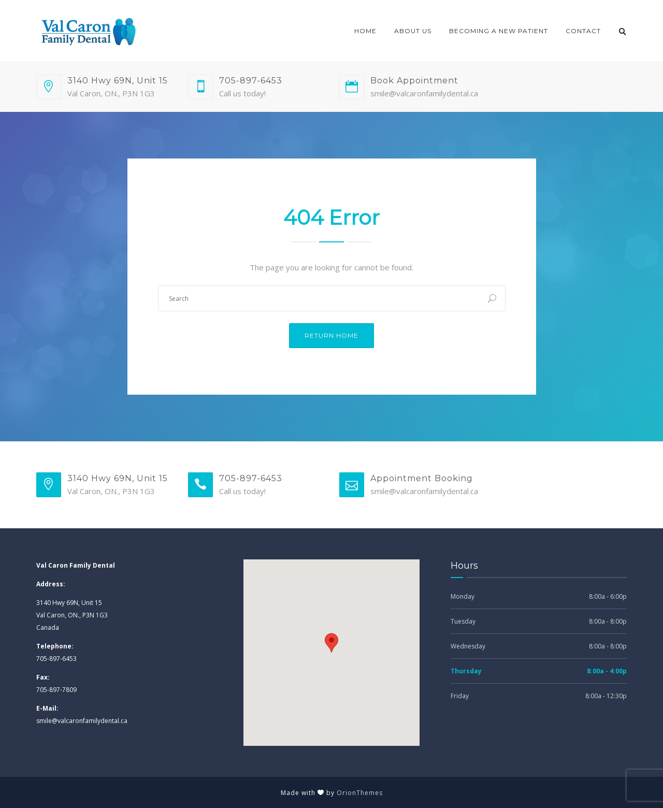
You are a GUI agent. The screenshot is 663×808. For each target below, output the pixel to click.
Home (365, 31)
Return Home (331, 335)
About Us (412, 31)
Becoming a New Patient (498, 31)
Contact (583, 31)
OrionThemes (360, 792)
